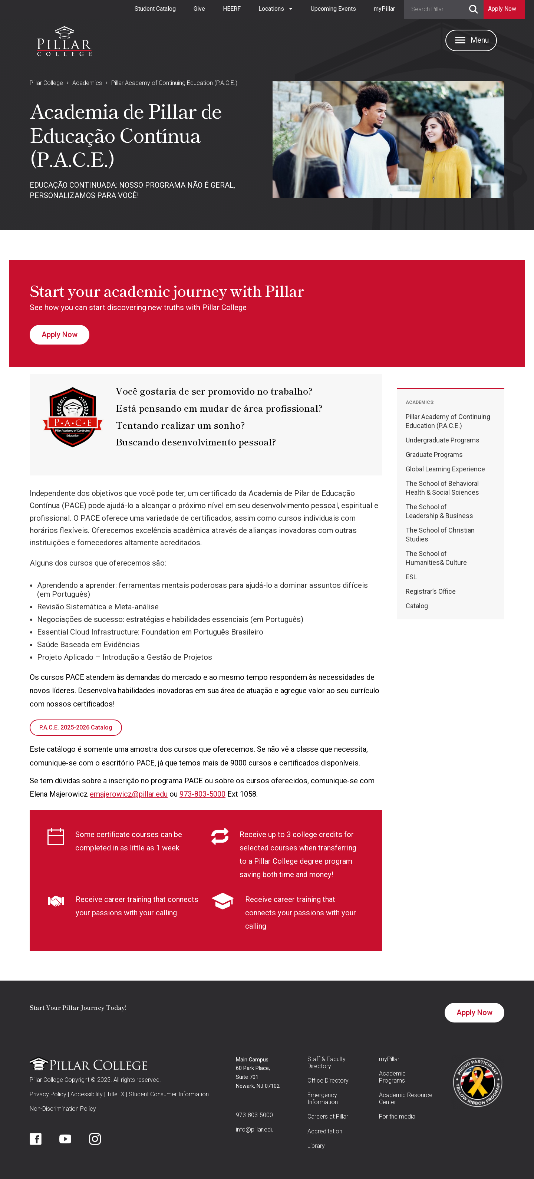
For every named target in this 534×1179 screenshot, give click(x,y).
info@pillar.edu (255, 1129)
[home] (64, 39)
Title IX (116, 1094)
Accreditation (324, 1131)
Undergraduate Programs (442, 440)
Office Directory (328, 1080)
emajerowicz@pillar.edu (129, 794)
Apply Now (60, 334)
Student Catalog (155, 8)
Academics (87, 82)
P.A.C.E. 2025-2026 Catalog (75, 727)
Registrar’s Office (431, 591)
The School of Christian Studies (440, 534)
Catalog (417, 606)
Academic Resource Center (405, 1098)
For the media (397, 1116)
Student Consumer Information (169, 1094)
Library (316, 1145)
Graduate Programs (434, 454)
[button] (276, 9)
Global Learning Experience (445, 469)
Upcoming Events (333, 8)
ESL (411, 577)
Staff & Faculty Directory (326, 1062)
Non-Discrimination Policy (63, 1108)
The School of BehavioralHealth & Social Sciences (442, 488)
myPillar (384, 8)
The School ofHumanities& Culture (436, 558)
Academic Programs (392, 1077)
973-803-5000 (202, 794)
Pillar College (46, 82)
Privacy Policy (48, 1094)
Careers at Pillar (327, 1116)
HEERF (232, 8)
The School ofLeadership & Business (439, 511)
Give (199, 8)
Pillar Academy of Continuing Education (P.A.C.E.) (174, 82)
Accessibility (86, 1094)
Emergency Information (322, 1098)
